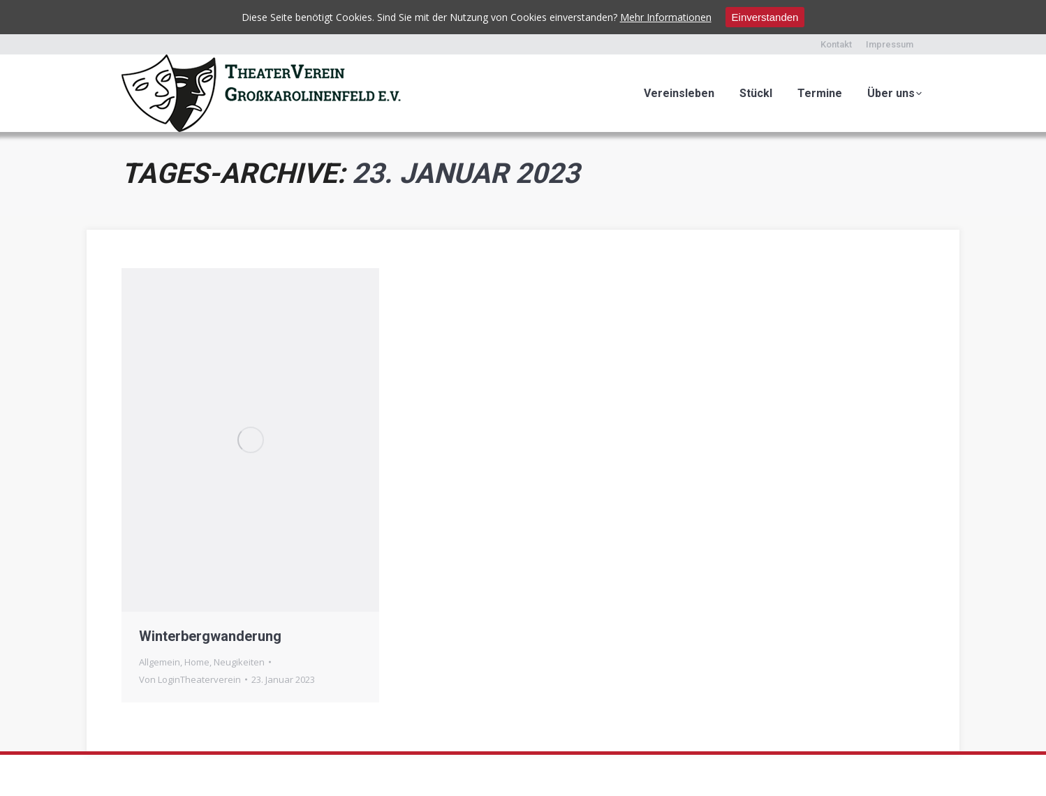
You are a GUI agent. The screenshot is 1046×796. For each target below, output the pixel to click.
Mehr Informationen (666, 17)
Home (196, 662)
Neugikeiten (239, 662)
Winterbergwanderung (210, 636)
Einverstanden (765, 17)
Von (190, 679)
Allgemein (159, 662)
